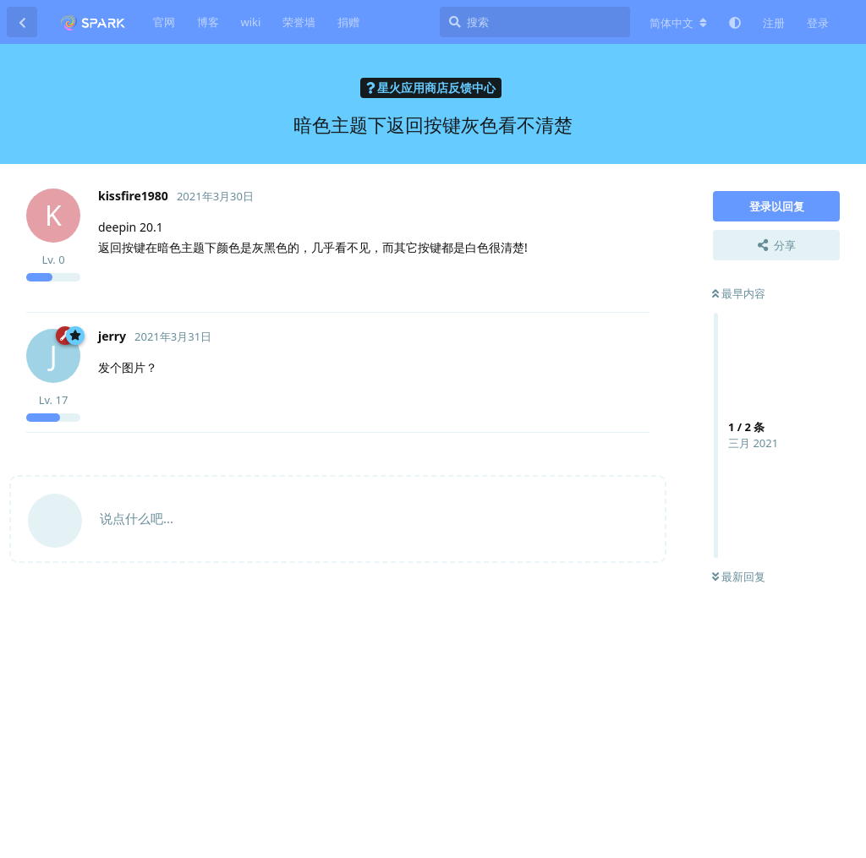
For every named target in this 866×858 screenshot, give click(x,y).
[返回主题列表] (22, 22)
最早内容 (738, 293)
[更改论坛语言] (678, 23)
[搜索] (535, 22)
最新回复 (738, 576)
